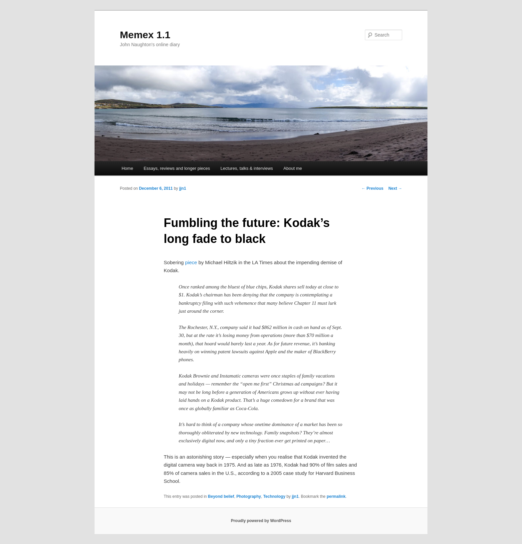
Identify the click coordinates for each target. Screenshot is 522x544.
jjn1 (182, 188)
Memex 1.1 (145, 34)
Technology (274, 496)
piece (191, 262)
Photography (248, 496)
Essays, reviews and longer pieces (176, 168)
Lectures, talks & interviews (246, 168)
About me (292, 168)
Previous (373, 188)
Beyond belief (221, 496)
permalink (336, 496)
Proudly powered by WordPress (261, 520)
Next (395, 188)
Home (127, 168)
